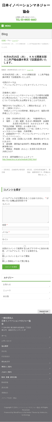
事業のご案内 (7, 367)
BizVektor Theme (30, 413)
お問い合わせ (7, 341)
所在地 (4, 351)
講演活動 (5, 388)
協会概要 (5, 346)
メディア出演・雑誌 (9, 398)
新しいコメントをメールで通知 (15, 259)
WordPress (18, 413)
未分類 (6, 300)
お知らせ (7, 288)
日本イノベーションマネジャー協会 (27, 407)
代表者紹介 (6, 356)
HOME (4, 40)
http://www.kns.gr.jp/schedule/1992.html (19, 159)
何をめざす (6, 362)
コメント (6, 204)
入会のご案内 (7, 372)
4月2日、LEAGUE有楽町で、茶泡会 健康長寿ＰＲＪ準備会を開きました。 (38, 172)
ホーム (4, 336)
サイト (5, 243)
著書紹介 (5, 393)
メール (5, 235)
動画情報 (5, 382)
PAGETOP (44, 311)
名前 (4, 228)
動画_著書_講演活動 (9, 377)
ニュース (15, 40)
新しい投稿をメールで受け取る (15, 264)
